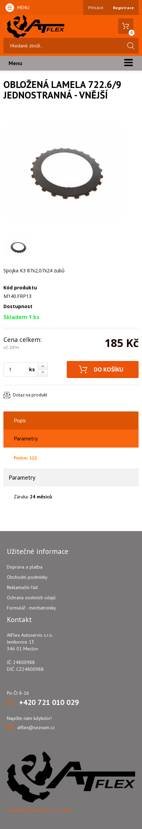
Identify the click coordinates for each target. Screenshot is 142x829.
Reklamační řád (22, 587)
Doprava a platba (24, 567)
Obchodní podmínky (27, 577)
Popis (20, 420)
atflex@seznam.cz (36, 727)
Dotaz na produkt (30, 395)
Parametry (26, 438)
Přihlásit (95, 7)
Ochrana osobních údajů (31, 597)
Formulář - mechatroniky (31, 608)
